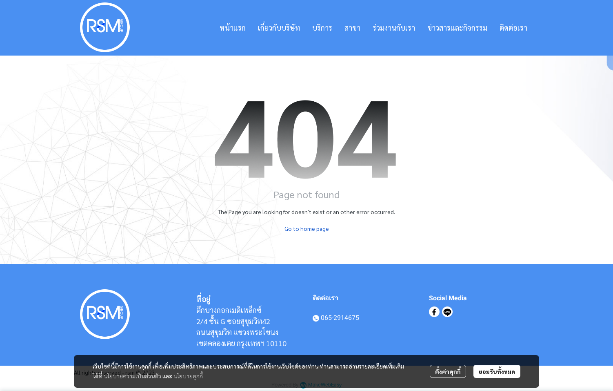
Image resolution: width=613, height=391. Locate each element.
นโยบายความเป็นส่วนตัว (132, 376)
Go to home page (306, 228)
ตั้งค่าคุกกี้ (448, 371)
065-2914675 (340, 318)
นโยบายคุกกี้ (188, 376)
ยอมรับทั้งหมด (497, 371)
